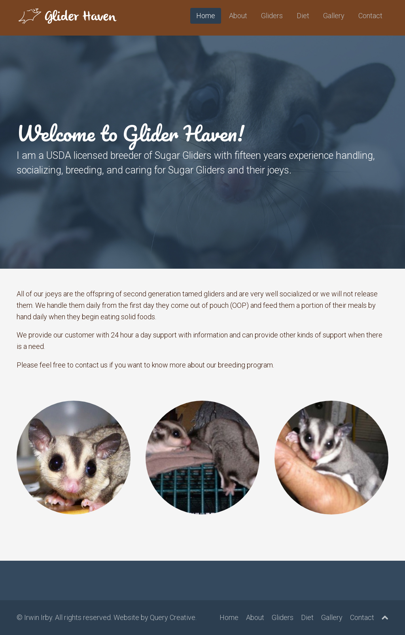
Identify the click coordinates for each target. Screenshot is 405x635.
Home (205, 15)
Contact (370, 15)
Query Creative (172, 617)
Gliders (272, 15)
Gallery (333, 15)
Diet (303, 15)
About (238, 15)
